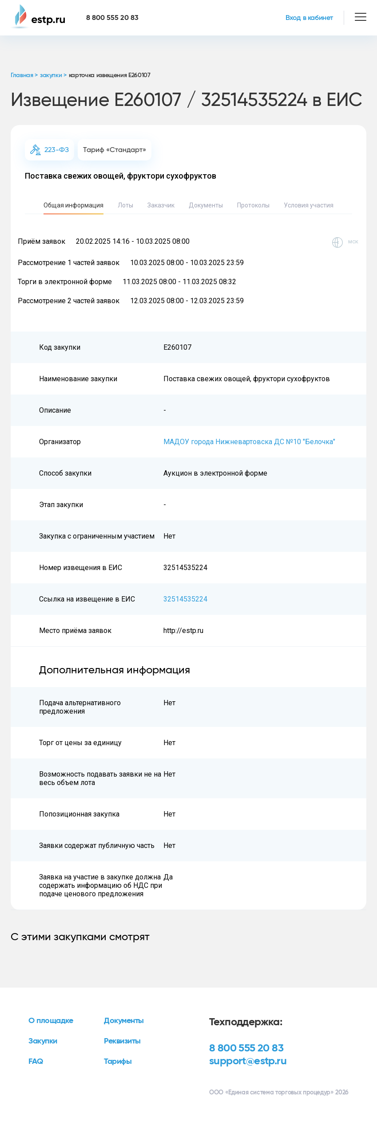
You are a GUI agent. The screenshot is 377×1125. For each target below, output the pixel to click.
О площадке (50, 1021)
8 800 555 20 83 (246, 1048)
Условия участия (308, 205)
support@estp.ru (247, 1061)
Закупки (42, 1041)
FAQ (35, 1062)
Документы (206, 205)
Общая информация (73, 205)
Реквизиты (122, 1041)
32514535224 (185, 599)
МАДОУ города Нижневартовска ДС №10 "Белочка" (249, 442)
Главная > (24, 75)
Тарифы (117, 1062)
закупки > (53, 75)
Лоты (125, 205)
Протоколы (253, 205)
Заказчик (161, 205)
